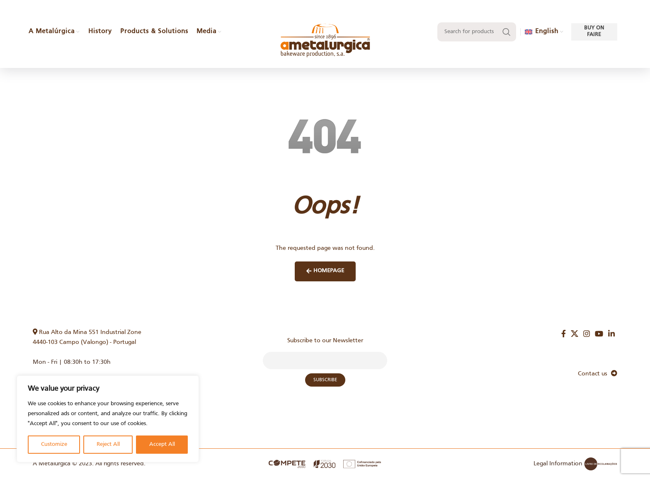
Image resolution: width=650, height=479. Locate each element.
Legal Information (558, 464)
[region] (108, 418)
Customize (54, 444)
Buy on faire (594, 38)
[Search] (476, 38)
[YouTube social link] (599, 333)
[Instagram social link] (586, 333)
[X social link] (574, 333)
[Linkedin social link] (611, 333)
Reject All (108, 444)
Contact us (597, 374)
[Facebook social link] (563, 333)
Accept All (162, 444)
